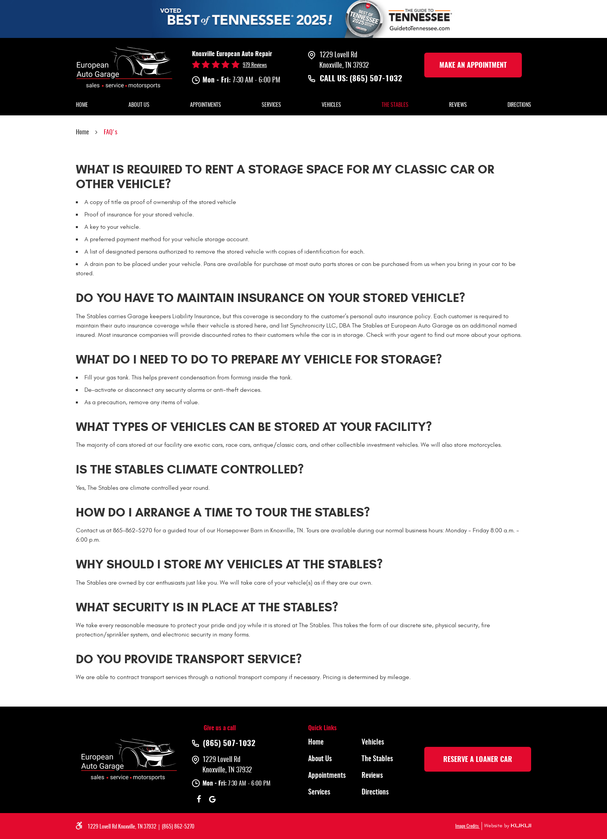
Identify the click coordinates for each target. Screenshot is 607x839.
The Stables (395, 105)
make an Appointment (473, 65)
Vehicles (331, 105)
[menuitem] (82, 105)
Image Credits (467, 826)
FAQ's (110, 132)
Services (271, 105)
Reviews (458, 105)
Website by (506, 826)
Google (212, 799)
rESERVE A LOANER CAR (477, 760)
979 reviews (255, 65)
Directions (519, 105)
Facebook (199, 799)
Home (82, 105)
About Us (139, 105)
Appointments (205, 105)
